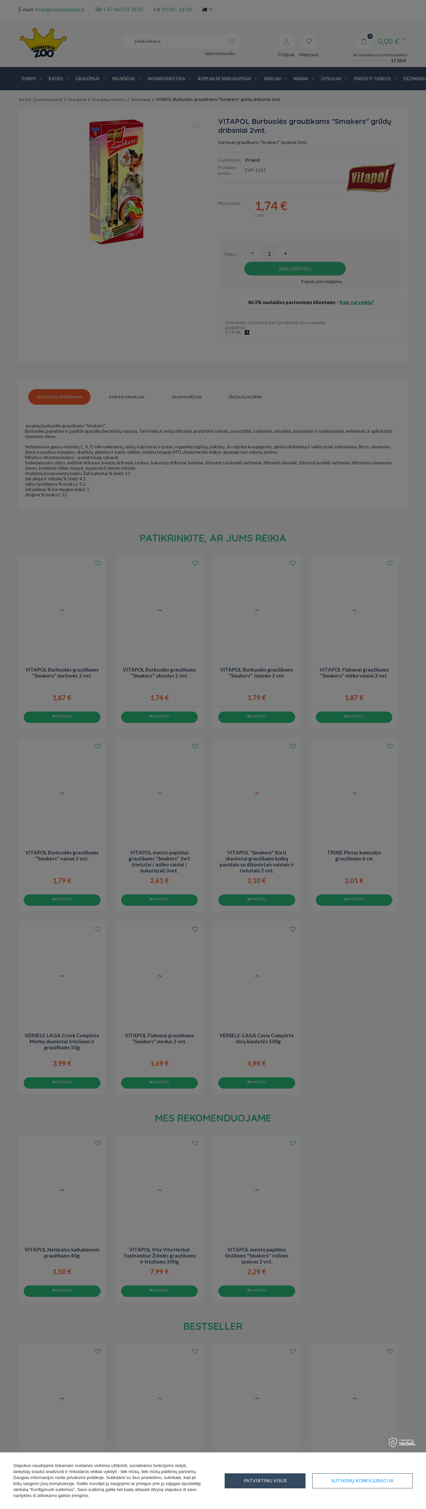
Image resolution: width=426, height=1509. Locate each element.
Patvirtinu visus (372, 1480)
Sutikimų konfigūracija (275, 1480)
